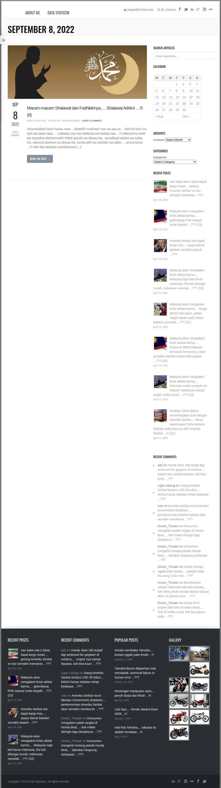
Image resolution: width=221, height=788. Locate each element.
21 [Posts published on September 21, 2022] (170, 103)
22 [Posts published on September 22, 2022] (177, 103)
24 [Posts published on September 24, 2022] (191, 103)
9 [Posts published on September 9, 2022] (183, 90)
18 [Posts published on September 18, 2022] (197, 97)
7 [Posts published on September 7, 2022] (170, 90)
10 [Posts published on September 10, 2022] (191, 90)
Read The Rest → (40, 159)
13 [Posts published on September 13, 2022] (164, 97)
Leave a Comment (15, 133)
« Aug (159, 116)
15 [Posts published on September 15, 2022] (177, 97)
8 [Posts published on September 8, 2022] (177, 90)
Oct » (186, 116)
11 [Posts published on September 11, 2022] (197, 90)
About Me (32, 12)
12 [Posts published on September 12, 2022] (157, 97)
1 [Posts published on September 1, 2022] (177, 84)
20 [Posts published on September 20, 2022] (164, 103)
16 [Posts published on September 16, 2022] (184, 97)
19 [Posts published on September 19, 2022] (157, 103)
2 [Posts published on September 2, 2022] (183, 84)
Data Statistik (58, 12)
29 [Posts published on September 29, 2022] (177, 110)
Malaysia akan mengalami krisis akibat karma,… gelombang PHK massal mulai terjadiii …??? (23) (30, 686)
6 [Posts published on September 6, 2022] (163, 90)
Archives (158, 139)
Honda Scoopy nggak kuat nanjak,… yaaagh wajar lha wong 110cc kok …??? (181, 571)
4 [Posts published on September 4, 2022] (197, 84)
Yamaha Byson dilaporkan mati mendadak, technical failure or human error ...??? (135, 673)
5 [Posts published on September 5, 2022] (156, 90)
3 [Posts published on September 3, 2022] (190, 84)
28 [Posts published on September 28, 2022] (170, 110)
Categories (160, 157)
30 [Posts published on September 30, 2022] (184, 110)
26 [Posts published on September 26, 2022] (157, 110)
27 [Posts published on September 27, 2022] (164, 110)
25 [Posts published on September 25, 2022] (197, 103)
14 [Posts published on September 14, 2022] (170, 97)
